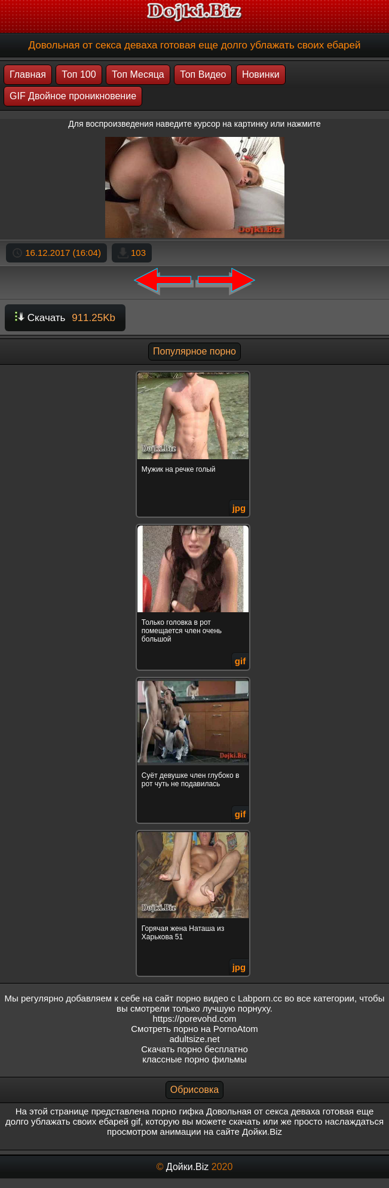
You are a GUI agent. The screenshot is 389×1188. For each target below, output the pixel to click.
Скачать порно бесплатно (194, 1049)
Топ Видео (203, 74)
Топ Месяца (138, 74)
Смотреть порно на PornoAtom (194, 1029)
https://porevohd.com (194, 1018)
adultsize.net (194, 1039)
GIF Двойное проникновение (73, 96)
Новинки (261, 74)
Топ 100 (79, 74)
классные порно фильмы (194, 1059)
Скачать (65, 317)
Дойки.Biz (187, 1167)
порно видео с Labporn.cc (229, 998)
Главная (28, 74)
